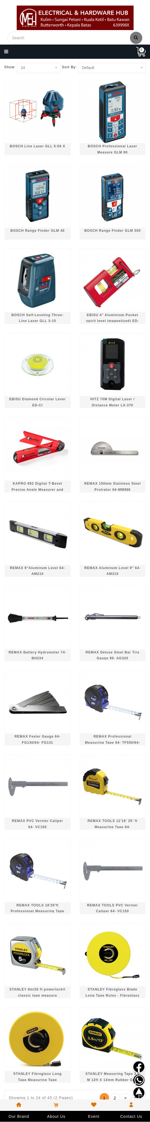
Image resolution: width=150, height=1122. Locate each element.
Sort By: (69, 67)
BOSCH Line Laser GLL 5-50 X (37, 146)
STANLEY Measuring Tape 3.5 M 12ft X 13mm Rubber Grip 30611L (112, 1080)
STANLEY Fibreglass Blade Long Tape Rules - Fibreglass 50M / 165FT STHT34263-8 (112, 995)
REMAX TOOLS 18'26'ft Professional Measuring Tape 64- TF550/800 (37, 911)
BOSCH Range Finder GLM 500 (112, 231)
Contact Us (131, 1116)
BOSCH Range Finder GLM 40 (37, 231)
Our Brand (19, 1116)
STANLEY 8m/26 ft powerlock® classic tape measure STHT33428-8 (37, 995)
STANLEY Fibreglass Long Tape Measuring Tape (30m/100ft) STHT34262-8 (37, 1080)
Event (93, 1116)
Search (136, 37)
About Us (56, 1116)
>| (136, 1098)
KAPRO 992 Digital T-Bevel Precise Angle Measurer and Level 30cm (37, 489)
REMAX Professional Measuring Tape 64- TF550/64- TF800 (112, 742)
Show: (10, 67)
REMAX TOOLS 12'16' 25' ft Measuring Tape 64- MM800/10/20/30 (112, 827)
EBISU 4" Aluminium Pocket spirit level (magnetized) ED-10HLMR (112, 321)
